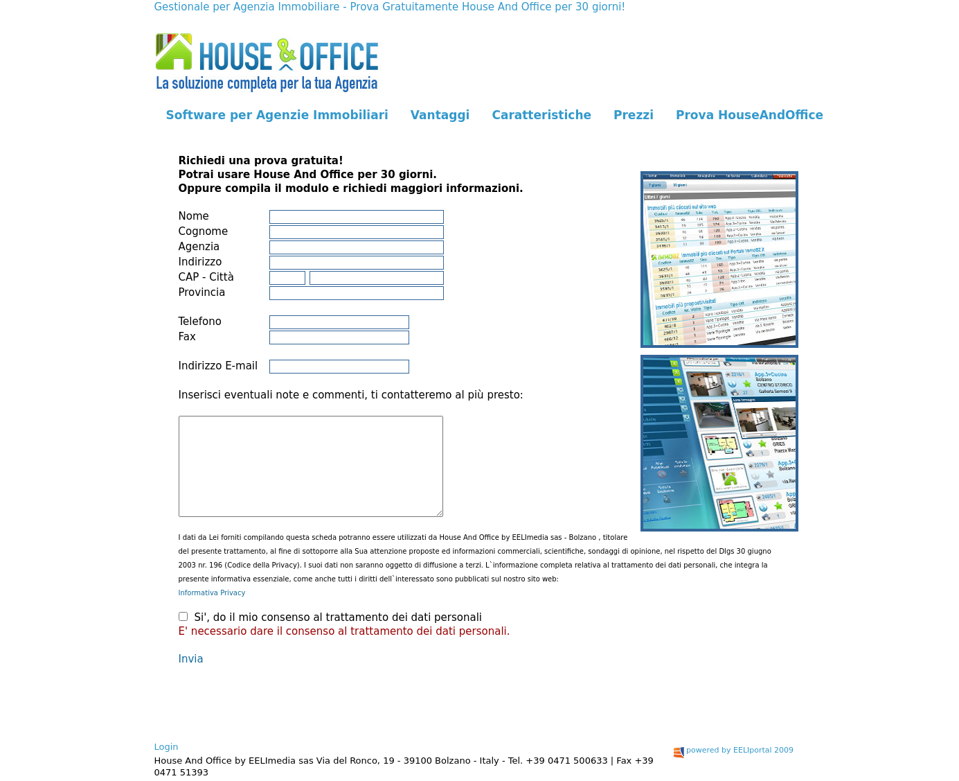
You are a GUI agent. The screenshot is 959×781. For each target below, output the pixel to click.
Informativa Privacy (212, 593)
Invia (191, 659)
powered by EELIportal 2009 (734, 750)
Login (166, 746)
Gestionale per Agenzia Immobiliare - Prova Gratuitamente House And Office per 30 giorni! (390, 7)
